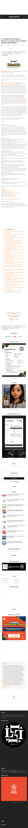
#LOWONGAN (16, 51)
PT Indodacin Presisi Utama (6, 82)
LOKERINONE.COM (15, 199)
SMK (16, 54)
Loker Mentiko (14, 17)
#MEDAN (20, 51)
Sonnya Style (16, 578)
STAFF (19, 54)
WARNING (8, 199)
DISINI (15, 313)
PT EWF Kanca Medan (5, 578)
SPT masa (22, 164)
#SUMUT (24, 51)
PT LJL (6, 189)
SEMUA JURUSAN (5, 54)
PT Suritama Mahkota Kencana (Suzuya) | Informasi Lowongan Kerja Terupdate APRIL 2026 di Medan (15, 510)
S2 (5, 772)
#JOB (2, 51)
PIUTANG (21, 52)
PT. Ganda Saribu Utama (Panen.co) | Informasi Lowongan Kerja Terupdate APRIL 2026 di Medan (15, 542)
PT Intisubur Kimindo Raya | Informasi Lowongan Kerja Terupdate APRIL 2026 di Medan (16, 526)
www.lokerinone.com (8, 191)
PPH (6, 165)
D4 (22, 770)
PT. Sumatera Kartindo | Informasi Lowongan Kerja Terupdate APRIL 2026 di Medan (15, 531)
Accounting (6, 126)
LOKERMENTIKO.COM (5, 71)
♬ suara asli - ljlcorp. (7, 686)
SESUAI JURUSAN (4, 770)
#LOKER (11, 51)
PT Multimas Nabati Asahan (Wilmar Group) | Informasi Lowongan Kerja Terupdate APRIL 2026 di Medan (16, 505)
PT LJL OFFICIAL (16, 319)
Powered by (14, 481)
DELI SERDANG (23, 772)
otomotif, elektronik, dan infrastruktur (17, 90)
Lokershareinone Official (11, 45)
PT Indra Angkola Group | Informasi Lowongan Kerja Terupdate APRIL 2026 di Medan (15, 516)
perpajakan (14, 126)
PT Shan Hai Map (4, 580)
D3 (13, 52)
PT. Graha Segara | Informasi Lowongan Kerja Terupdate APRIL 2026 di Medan (16, 536)
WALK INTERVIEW (13, 772)
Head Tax (2, 121)
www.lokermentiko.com (18, 75)
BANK (18, 772)
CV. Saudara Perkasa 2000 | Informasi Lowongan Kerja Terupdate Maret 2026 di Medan (16, 500)
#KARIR (5, 51)
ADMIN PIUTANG (3, 52)
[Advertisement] (14, 7)
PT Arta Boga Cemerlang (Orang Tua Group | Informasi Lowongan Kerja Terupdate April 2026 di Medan (16, 521)
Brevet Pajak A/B (21, 153)
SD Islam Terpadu (16, 582)
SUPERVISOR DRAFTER (4, 55)
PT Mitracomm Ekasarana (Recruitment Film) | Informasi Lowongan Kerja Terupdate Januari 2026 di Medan (12, 266)
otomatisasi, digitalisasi (21, 97)
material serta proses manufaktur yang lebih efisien (16, 99)
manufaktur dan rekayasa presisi (9, 83)
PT (24, 52)
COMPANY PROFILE (4, 190)
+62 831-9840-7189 (16, 192)
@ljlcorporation (6, 663)
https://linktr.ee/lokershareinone (10, 195)
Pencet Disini (14, 478)
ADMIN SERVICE (10, 52)
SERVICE (10, 54)
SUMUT (8, 772)
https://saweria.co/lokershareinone (10, 196)
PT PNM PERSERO (16, 580)
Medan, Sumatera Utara (7, 119)
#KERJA (8, 51)
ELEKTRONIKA (17, 52)
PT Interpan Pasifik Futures (6, 582)
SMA (13, 54)
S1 (1, 54)
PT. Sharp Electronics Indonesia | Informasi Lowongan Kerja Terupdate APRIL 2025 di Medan (15, 495)
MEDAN (3, 772)
